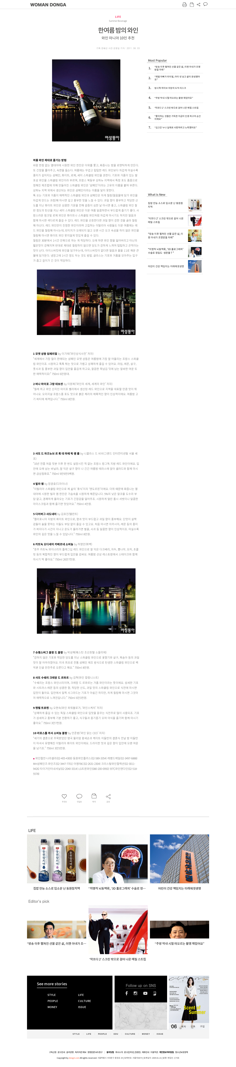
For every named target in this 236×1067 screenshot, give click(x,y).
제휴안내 (145, 1052)
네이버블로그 (154, 993)
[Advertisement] (78, 426)
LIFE (118, 17)
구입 (202, 1026)
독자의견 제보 (80, 1052)
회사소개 (119, 1052)
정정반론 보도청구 (95, 1052)
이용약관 (154, 1052)
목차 (183, 1026)
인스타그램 (135, 993)
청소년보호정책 (181, 1052)
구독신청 (52, 1052)
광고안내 (61, 1052)
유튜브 (145, 993)
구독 (192, 1026)
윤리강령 (70, 1052)
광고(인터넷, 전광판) (132, 1052)
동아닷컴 (110, 1052)
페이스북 (127, 993)
